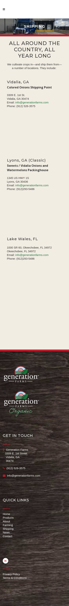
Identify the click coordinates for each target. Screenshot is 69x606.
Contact (7, 536)
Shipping (8, 528)
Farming (8, 525)
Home (6, 514)
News (6, 532)
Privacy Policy (11, 574)
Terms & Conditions (15, 577)
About (6, 521)
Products (8, 517)
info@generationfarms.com (31, 102)
